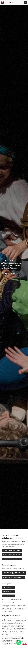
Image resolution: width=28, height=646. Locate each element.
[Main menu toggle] (25, 2)
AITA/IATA (9, 2)
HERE (10, 609)
